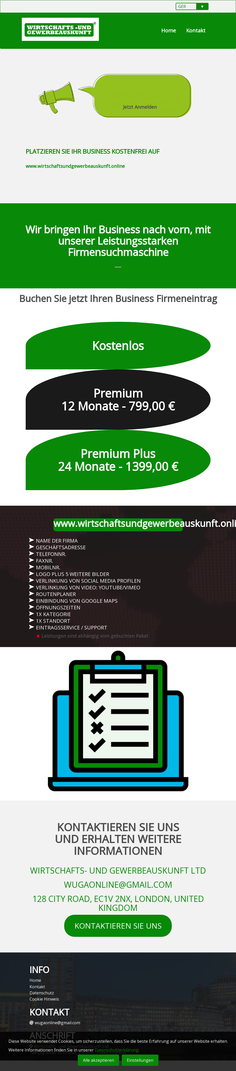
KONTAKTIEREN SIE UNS (118, 928)
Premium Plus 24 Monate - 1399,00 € (118, 462)
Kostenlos (118, 348)
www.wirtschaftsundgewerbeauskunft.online (75, 166)
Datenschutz (42, 993)
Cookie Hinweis (44, 999)
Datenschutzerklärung (116, 1050)
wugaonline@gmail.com (55, 1023)
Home (168, 30)
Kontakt (195, 30)
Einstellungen (140, 1060)
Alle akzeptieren (98, 1060)
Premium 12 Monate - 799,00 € (118, 402)
